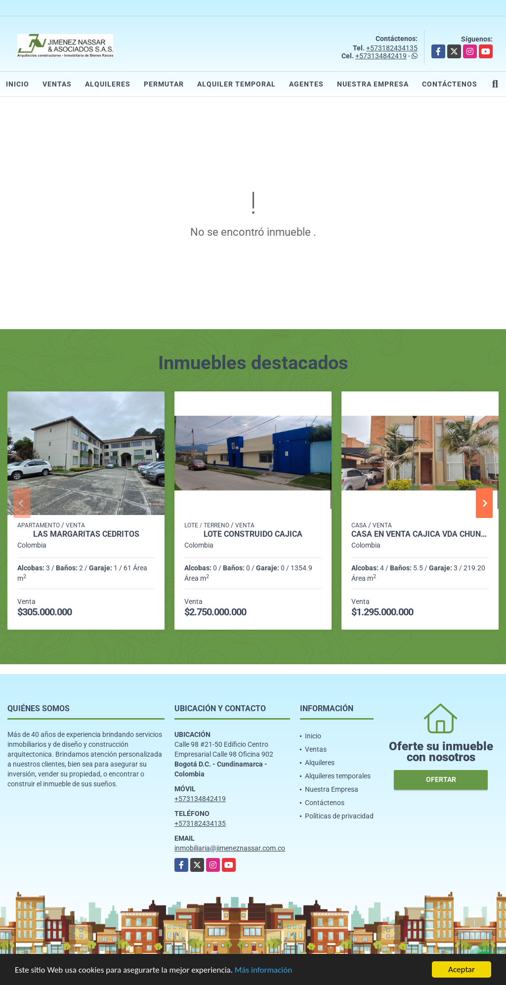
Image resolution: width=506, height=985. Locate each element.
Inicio (17, 84)
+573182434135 (392, 48)
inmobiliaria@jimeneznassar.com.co (229, 848)
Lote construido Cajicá (253, 534)
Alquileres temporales (338, 776)
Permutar (164, 84)
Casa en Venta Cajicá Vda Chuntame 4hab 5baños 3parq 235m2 (420, 534)
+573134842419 (381, 56)
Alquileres (107, 84)
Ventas (57, 84)
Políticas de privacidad (339, 816)
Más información (263, 971)
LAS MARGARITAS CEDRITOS (86, 534)
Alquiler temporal (236, 84)
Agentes (306, 84)
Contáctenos (449, 84)
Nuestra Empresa (373, 84)
